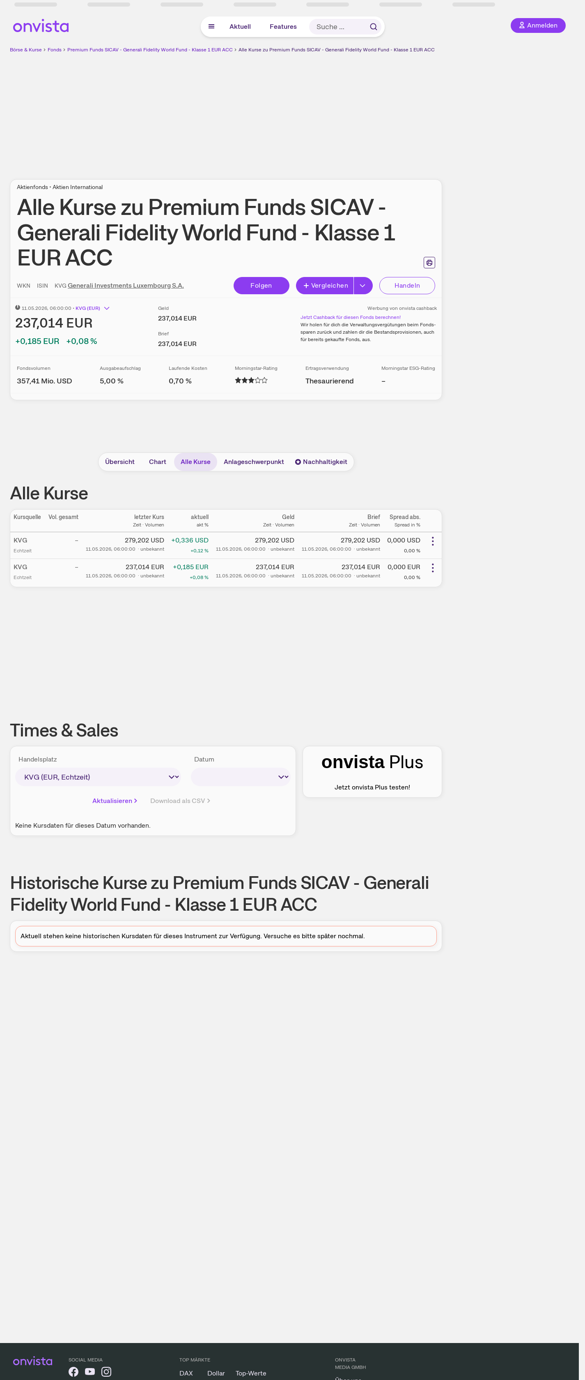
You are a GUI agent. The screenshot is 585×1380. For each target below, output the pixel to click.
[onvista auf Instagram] (106, 1373)
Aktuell (240, 26)
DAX (186, 1373)
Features (283, 26)
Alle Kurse (196, 461)
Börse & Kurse (26, 49)
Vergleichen (325, 285)
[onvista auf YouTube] (90, 1373)
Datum (204, 759)
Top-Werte (251, 1373)
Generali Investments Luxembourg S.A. (126, 285)
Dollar (216, 1373)
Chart (157, 461)
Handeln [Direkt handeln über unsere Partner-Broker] (407, 285)
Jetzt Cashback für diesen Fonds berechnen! (351, 317)
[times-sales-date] (241, 776)
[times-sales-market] (98, 776)
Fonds (55, 49)
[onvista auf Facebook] (73, 1373)
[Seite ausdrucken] (429, 262)
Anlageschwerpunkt (254, 461)
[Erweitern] (363, 285)
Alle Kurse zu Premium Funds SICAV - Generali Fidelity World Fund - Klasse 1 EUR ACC (337, 49)
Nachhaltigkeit (321, 461)
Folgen (261, 285)
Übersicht (120, 461)
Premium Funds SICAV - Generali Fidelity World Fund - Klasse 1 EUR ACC (150, 49)
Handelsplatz (37, 759)
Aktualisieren (115, 800)
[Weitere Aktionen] (432, 541)
